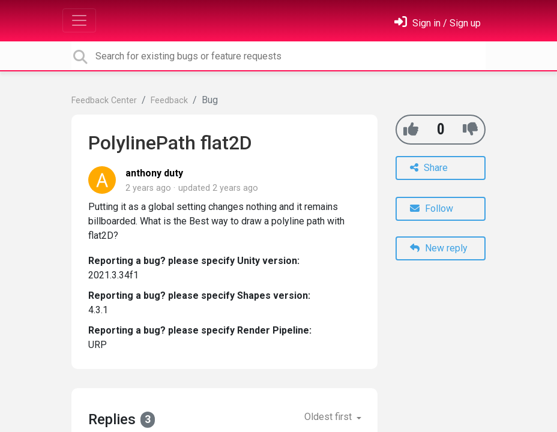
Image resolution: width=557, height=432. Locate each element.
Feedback (169, 100)
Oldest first (329, 416)
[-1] (470, 129)
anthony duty (154, 173)
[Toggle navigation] (79, 20)
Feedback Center (104, 100)
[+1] (410, 129)
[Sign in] (438, 23)
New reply (439, 248)
